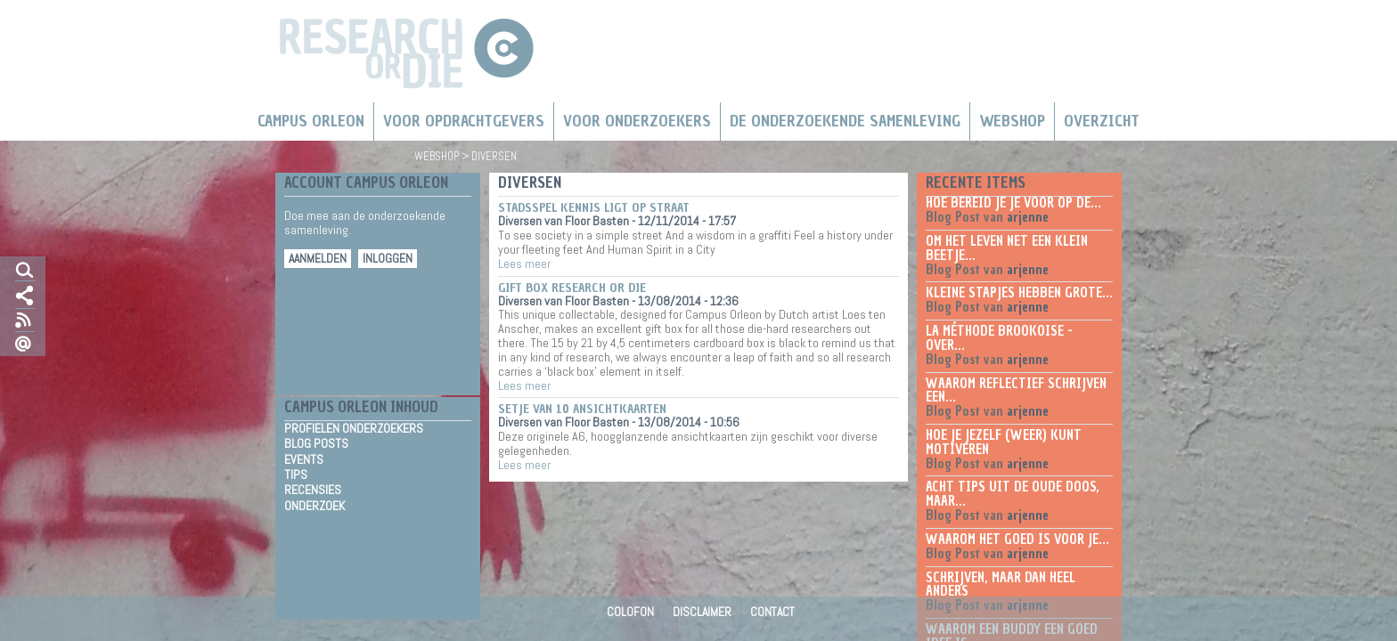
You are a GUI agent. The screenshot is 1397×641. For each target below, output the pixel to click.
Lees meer (524, 264)
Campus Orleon (310, 121)
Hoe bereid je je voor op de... (1013, 203)
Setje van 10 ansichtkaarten (582, 409)
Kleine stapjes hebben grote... (1019, 293)
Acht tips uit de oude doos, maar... (1012, 494)
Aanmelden (318, 258)
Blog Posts (316, 443)
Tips (295, 475)
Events (303, 459)
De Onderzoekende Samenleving (845, 121)
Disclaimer (702, 612)
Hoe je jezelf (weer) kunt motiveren (1004, 442)
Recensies (312, 490)
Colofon (630, 612)
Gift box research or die (572, 288)
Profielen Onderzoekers (353, 428)
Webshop (1012, 121)
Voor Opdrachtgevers (463, 121)
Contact (772, 612)
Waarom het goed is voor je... (1017, 539)
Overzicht (1102, 121)
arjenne (1028, 217)
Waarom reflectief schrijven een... (1016, 391)
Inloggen (388, 258)
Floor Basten (597, 221)
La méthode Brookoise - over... (999, 338)
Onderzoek (314, 506)
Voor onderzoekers (637, 121)
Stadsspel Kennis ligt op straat (594, 207)
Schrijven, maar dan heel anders (1000, 585)
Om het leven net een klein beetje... (1007, 248)
